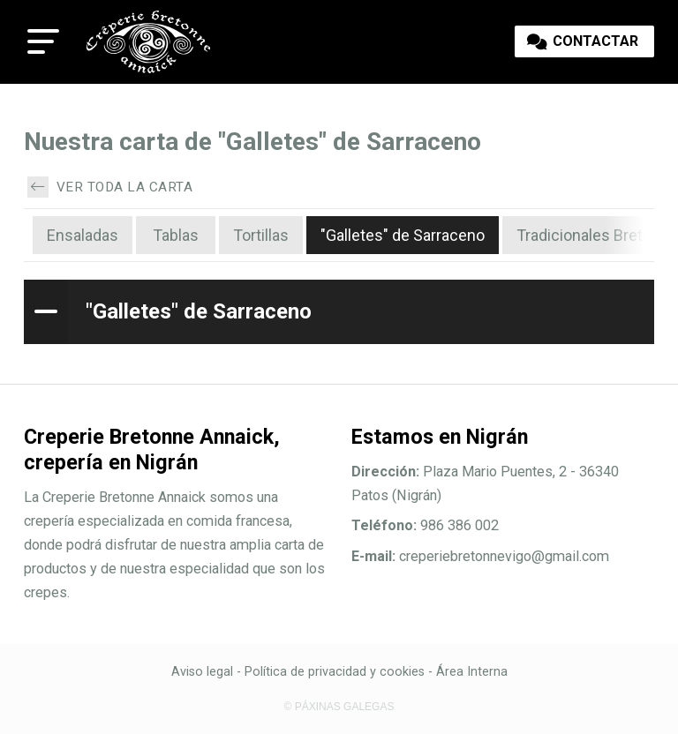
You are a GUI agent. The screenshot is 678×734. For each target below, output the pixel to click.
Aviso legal (202, 671)
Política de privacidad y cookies (335, 671)
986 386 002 (459, 525)
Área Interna (472, 671)
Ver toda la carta (109, 187)
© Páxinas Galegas (339, 706)
